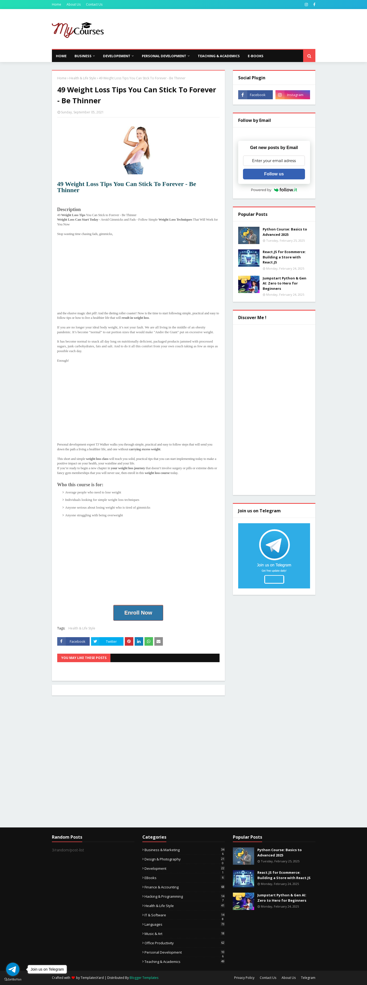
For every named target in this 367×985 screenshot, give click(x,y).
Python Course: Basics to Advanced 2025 (285, 232)
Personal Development (185, 952)
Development (185, 868)
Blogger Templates (144, 977)
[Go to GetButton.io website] (12, 979)
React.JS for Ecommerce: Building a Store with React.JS (284, 257)
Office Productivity (185, 943)
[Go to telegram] (12, 969)
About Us (74, 4)
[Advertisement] (218, 29)
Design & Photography (185, 859)
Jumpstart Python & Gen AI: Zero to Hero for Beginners (284, 283)
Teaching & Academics (185, 961)
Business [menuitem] (83, 55)
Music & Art (185, 933)
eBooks (185, 877)
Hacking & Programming (185, 896)
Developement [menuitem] (116, 55)
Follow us (274, 174)
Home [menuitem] (61, 55)
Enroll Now (138, 613)
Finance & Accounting (185, 887)
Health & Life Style (82, 78)
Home (56, 4)
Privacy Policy (244, 977)
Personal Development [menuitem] (164, 55)
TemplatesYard (92, 977)
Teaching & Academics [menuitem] (219, 55)
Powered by (274, 190)
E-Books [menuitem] (255, 55)
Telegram (308, 977)
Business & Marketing (185, 849)
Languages (185, 924)
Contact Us (94, 4)
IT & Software (185, 915)
